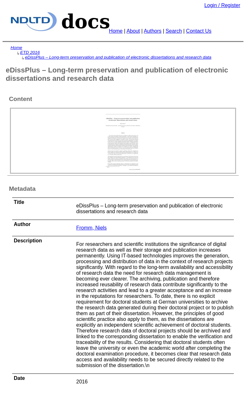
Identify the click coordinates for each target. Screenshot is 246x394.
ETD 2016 (30, 52)
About (133, 31)
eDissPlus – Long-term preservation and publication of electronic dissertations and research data (118, 57)
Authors (152, 31)
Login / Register (222, 5)
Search (174, 31)
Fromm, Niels (91, 228)
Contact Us (198, 31)
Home (116, 31)
